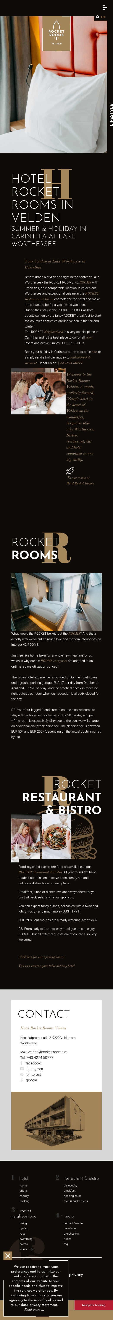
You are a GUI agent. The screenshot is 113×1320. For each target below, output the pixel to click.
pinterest (30, 1074)
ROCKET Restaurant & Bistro (40, 872)
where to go (26, 1249)
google (28, 1080)
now (94, 352)
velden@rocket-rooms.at (48, 1052)
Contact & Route (73, 1223)
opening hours (73, 1196)
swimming (25, 1239)
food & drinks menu (76, 1201)
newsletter (70, 1228)
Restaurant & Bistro (81, 1179)
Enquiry (24, 1196)
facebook (30, 1063)
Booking (24, 1201)
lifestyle (72, 399)
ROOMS (85, 282)
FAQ (66, 1244)
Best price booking (93, 1305)
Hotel (23, 1179)
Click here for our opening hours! (41, 957)
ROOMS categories (54, 661)
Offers (23, 1191)
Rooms (23, 1185)
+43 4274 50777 (69, 363)
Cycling (23, 1228)
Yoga (22, 1234)
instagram (31, 1069)
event (89, 337)
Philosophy (70, 1185)
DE (103, 17)
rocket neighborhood (24, 1214)
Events (23, 1244)
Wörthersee (83, 429)
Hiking (23, 1223)
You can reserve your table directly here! (47, 966)
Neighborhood (53, 332)
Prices (67, 1239)
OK (7, 1256)
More (69, 1216)
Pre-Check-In (71, 1234)
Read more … (34, 1310)
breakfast (70, 1191)
